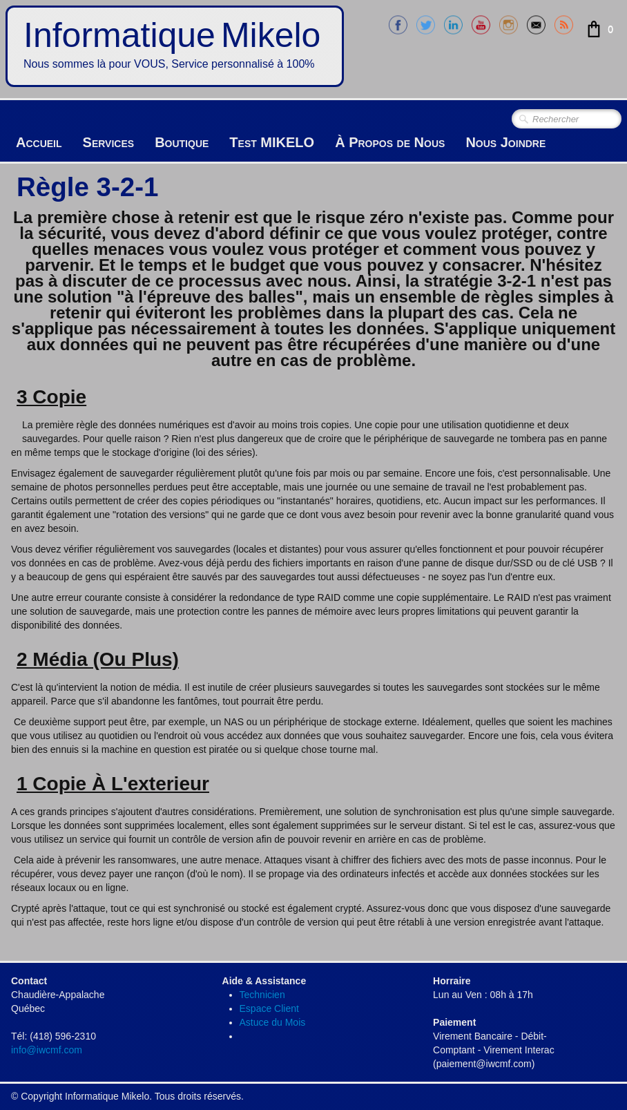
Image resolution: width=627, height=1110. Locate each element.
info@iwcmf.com (46, 1049)
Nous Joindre (505, 142)
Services (109, 142)
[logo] (174, 46)
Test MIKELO (271, 142)
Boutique (182, 142)
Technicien (262, 994)
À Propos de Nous (390, 142)
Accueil (39, 142)
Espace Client (269, 1008)
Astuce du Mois (273, 1022)
